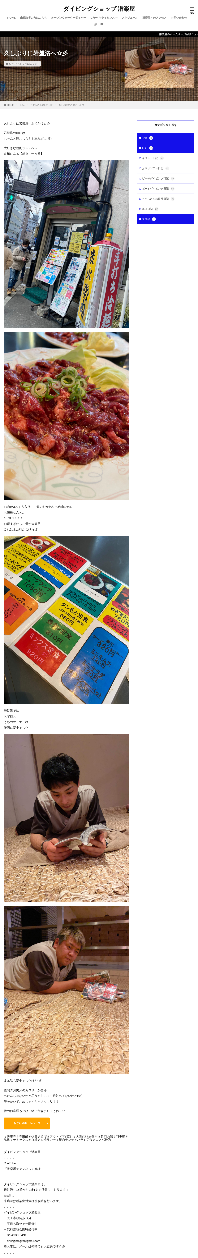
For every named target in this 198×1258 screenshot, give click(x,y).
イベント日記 (153, 158)
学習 (147, 138)
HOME (11, 17)
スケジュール (130, 17)
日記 (34, 63)
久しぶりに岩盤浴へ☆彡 (71, 104)
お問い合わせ (179, 17)
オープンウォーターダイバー (68, 17)
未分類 (149, 219)
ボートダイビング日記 (158, 189)
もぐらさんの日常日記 (20, 63)
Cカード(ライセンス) (103, 17)
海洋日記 (150, 209)
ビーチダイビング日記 (158, 179)
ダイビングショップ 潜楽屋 (99, 8)
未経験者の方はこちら (33, 17)
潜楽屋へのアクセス (154, 17)
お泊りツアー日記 (155, 168)
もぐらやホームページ (26, 1123)
